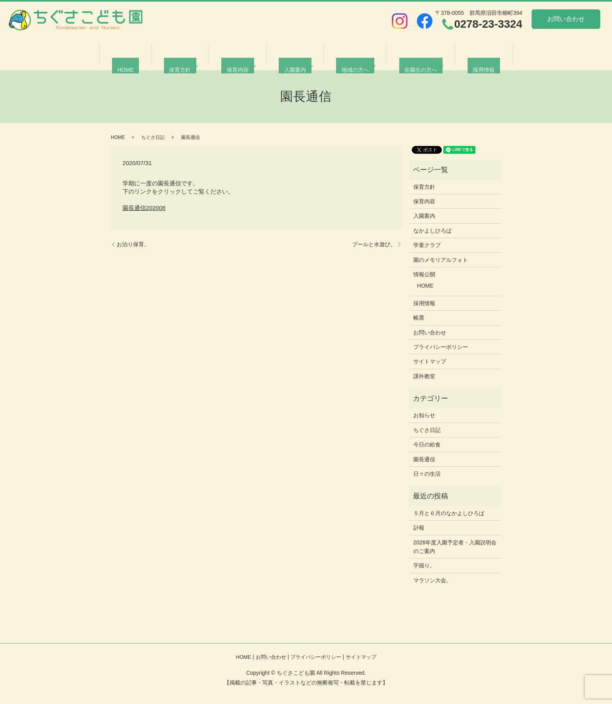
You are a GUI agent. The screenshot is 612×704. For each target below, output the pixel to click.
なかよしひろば (432, 231)
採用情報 (465, 60)
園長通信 (424, 459)
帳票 (418, 318)
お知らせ (424, 415)
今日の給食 (427, 444)
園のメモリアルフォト (440, 260)
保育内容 (240, 60)
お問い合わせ (566, 19)
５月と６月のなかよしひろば (448, 513)
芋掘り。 (424, 565)
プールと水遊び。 (374, 244)
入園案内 (292, 60)
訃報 (418, 527)
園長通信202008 (144, 207)
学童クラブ (427, 245)
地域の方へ (347, 60)
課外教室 (424, 376)
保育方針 (188, 60)
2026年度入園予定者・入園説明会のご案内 (454, 546)
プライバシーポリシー (440, 347)
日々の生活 (427, 474)
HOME (144, 60)
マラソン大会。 (432, 580)
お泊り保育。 (133, 244)
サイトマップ (429, 361)
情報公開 (424, 274)
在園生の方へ (407, 60)
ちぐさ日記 (153, 137)
